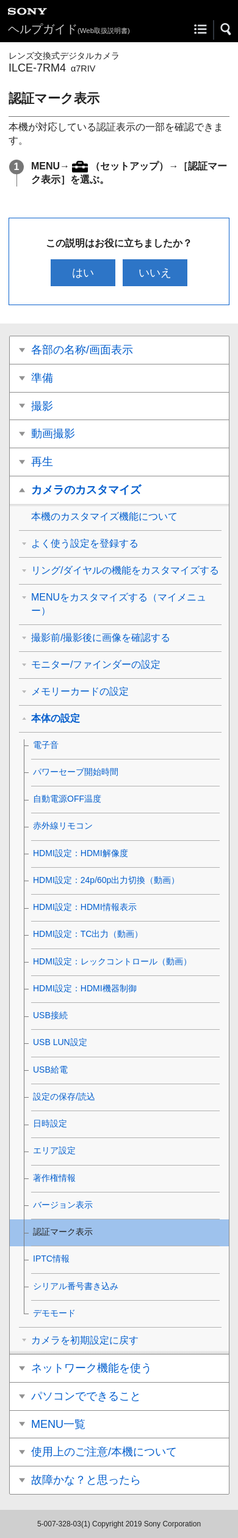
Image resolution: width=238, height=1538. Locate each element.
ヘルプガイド (69, 29)
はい (83, 273)
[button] (226, 29)
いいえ (155, 273)
